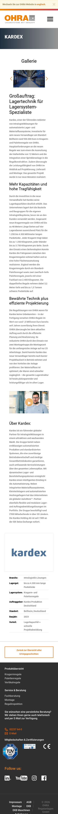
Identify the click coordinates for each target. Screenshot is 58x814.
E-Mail (10, 733)
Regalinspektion (13, 703)
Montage (10, 699)
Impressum (15, 802)
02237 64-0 (13, 729)
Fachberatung (12, 695)
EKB (28, 806)
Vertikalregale (12, 682)
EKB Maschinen (21, 810)
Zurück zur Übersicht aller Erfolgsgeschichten (29, 652)
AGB (28, 802)
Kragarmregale (13, 674)
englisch (41, 4)
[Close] (54, 4)
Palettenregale (13, 678)
